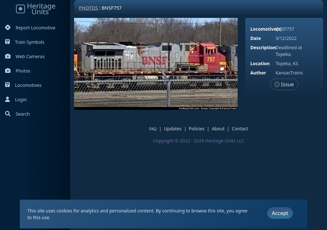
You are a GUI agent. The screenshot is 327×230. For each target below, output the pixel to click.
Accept (280, 213)
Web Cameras (25, 56)
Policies (196, 129)
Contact (240, 129)
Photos (17, 71)
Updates (172, 129)
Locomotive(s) (266, 29)
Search (17, 114)
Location (260, 63)
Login (16, 99)
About (218, 129)
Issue (284, 84)
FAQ (152, 129)
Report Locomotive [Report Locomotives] (30, 28)
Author (258, 73)
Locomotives (23, 85)
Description (263, 47)
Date (255, 38)
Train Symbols (24, 42)
